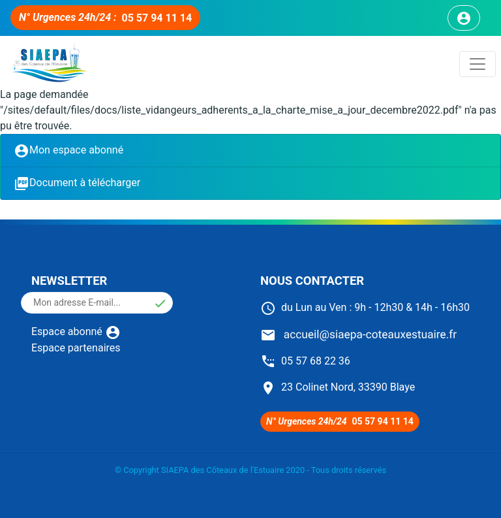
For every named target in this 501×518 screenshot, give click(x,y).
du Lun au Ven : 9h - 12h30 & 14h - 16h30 (365, 307)
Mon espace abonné (68, 151)
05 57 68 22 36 (305, 361)
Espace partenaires (76, 348)
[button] (160, 303)
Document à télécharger (77, 183)
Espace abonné (76, 331)
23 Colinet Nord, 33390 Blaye (337, 387)
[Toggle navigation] (477, 64)
